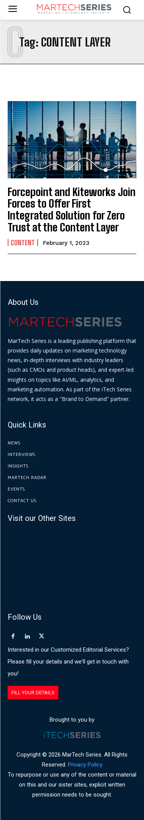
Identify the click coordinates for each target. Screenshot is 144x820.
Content (23, 242)
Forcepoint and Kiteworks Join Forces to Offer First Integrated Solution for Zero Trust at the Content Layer (72, 209)
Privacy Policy (85, 764)
